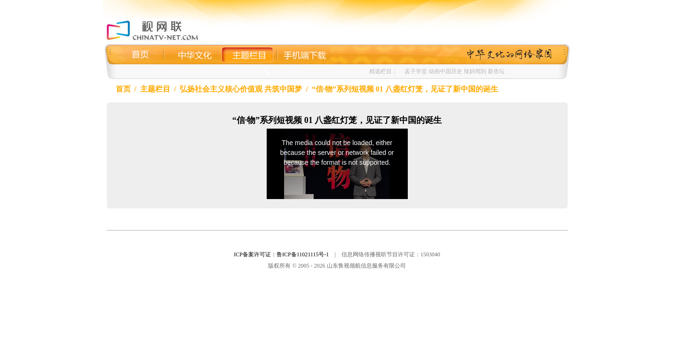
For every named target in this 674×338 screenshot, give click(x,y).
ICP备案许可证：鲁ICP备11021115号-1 (281, 254)
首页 (123, 89)
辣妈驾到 (475, 71)
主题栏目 (155, 89)
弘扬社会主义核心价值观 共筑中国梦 (241, 89)
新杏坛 (496, 71)
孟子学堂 (415, 71)
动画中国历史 (445, 71)
